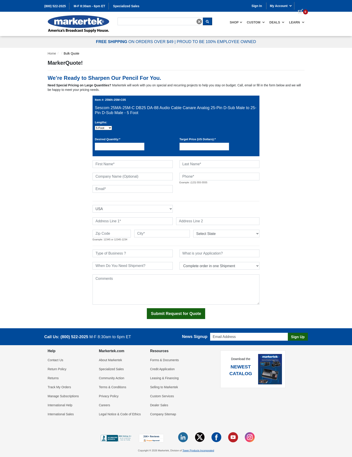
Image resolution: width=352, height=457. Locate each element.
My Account (281, 6)
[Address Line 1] (133, 221)
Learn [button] (296, 22)
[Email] (133, 189)
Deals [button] (276, 22)
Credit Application (162, 369)
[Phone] (219, 176)
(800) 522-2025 (55, 6)
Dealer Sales (159, 405)
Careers (104, 405)
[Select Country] (133, 209)
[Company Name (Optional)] (133, 176)
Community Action (111, 378)
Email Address (218, 331)
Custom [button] (256, 22)
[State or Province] (226, 233)
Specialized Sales (126, 6)
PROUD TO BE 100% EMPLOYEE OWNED (216, 41)
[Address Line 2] (218, 221)
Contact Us (55, 360)
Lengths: (101, 122)
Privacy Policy (108, 396)
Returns (53, 378)
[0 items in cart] (301, 5)
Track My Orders (59, 387)
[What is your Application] (219, 253)
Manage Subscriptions (63, 396)
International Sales (61, 414)
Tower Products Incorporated (198, 450)
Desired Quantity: (107, 139)
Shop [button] (236, 22)
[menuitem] (236, 22)
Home (52, 53)
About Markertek (110, 360)
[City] (162, 233)
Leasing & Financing (164, 378)
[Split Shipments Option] (219, 266)
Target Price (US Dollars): (197, 139)
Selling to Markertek (164, 387)
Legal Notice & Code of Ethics (120, 414)
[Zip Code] (112, 233)
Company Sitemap (163, 414)
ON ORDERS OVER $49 (135, 41)
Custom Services (162, 396)
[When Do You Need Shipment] (133, 266)
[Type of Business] (133, 253)
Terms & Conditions (112, 387)
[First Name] (133, 164)
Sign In (257, 6)
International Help (60, 405)
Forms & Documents (164, 360)
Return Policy (57, 369)
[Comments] (176, 289)
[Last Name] (219, 164)
